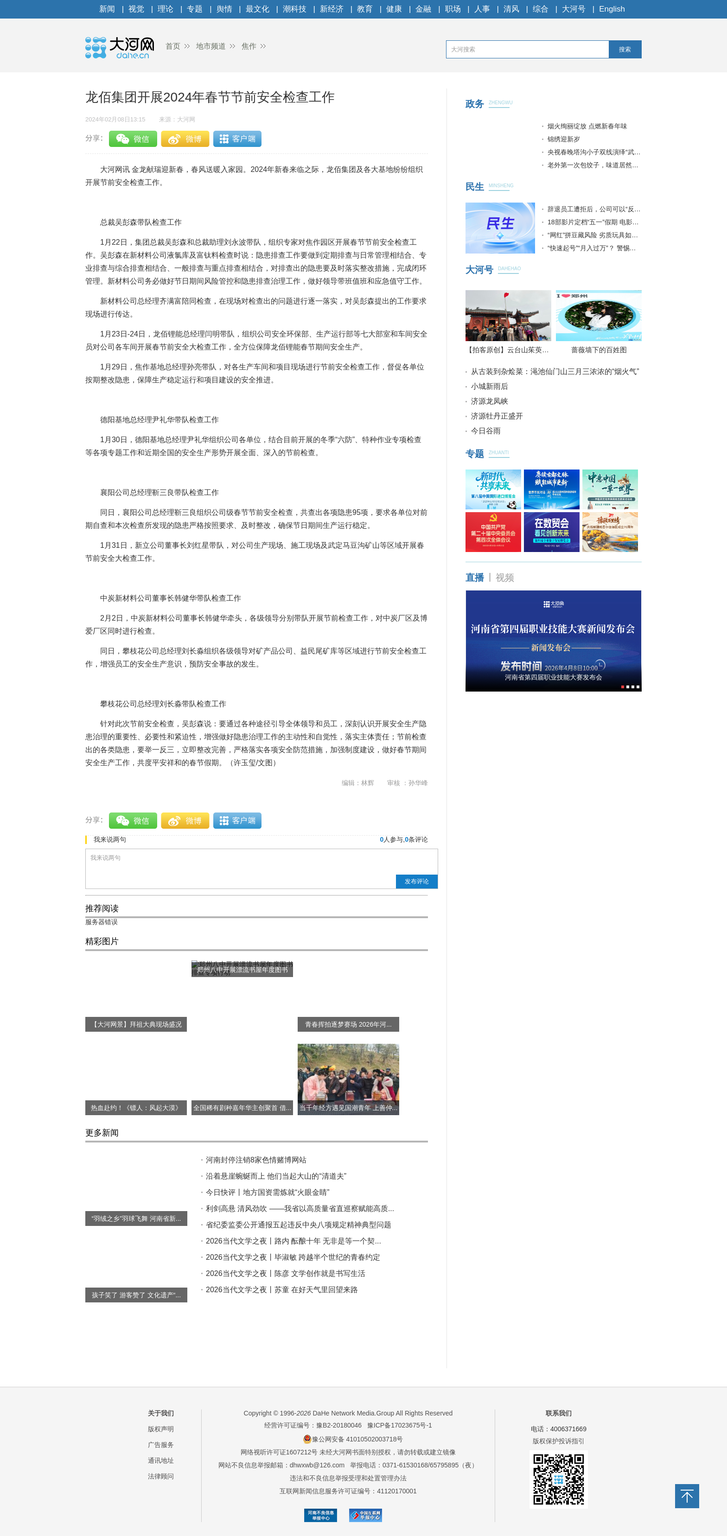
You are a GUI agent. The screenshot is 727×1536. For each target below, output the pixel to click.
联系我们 (559, 1413)
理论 (165, 9)
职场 (453, 9)
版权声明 (161, 1429)
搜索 (625, 49)
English (612, 9)
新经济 (332, 9)
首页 (173, 46)
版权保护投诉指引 (559, 1441)
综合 (540, 9)
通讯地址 (161, 1460)
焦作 (249, 46)
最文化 (257, 9)
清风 (511, 9)
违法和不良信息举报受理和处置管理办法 (348, 1478)
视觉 (136, 9)
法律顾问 (161, 1476)
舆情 (224, 9)
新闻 (107, 9)
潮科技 (294, 9)
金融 (423, 9)
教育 (365, 9)
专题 (195, 9)
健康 (394, 9)
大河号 (574, 9)
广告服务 (161, 1444)
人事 (482, 9)
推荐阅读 (102, 908)
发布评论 (417, 881)
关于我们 (161, 1413)
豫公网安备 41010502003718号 (353, 1439)
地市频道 (211, 46)
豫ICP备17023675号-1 (399, 1425)
